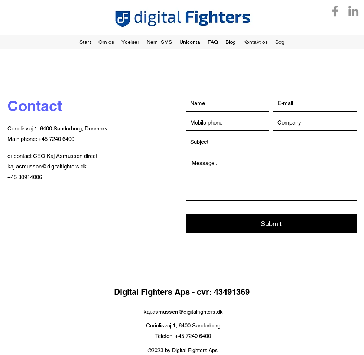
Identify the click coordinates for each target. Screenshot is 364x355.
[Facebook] (335, 11)
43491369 (232, 292)
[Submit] (271, 223)
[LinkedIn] (353, 11)
